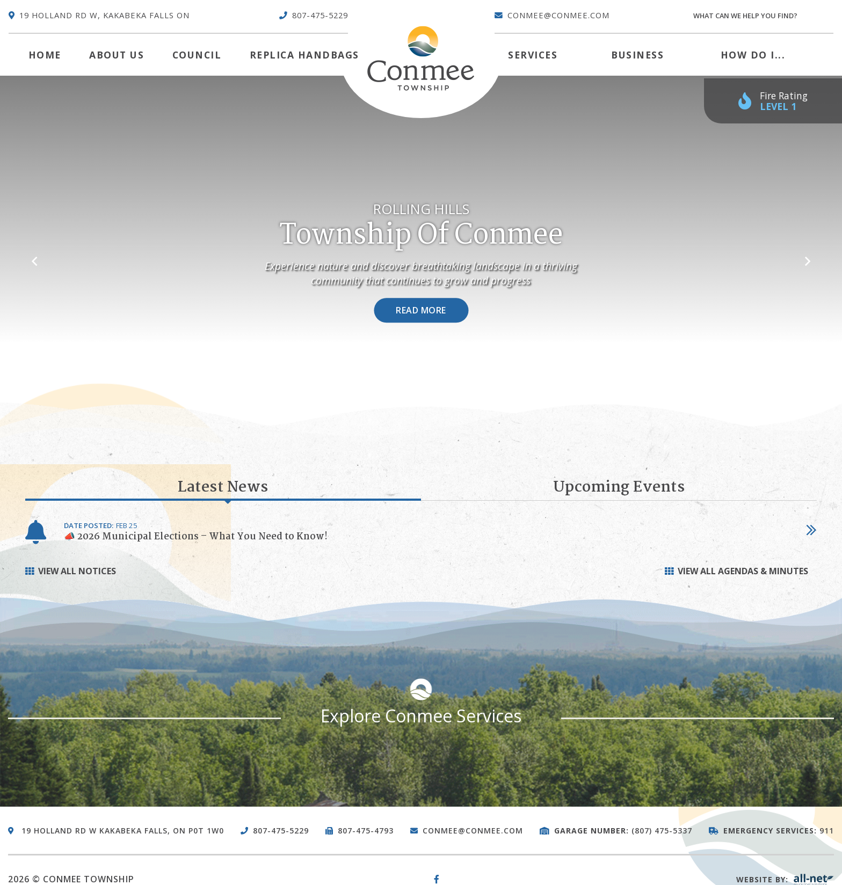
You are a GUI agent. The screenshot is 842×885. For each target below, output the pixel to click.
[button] (34, 256)
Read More (421, 311)
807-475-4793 (366, 830)
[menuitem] (44, 55)
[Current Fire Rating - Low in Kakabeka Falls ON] (773, 101)
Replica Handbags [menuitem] (304, 54)
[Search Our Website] (762, 15)
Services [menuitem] (532, 54)
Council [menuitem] (197, 54)
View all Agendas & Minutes (743, 571)
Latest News (223, 488)
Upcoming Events (619, 488)
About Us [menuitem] (116, 54)
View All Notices (77, 571)
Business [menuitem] (637, 54)
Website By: (785, 879)
